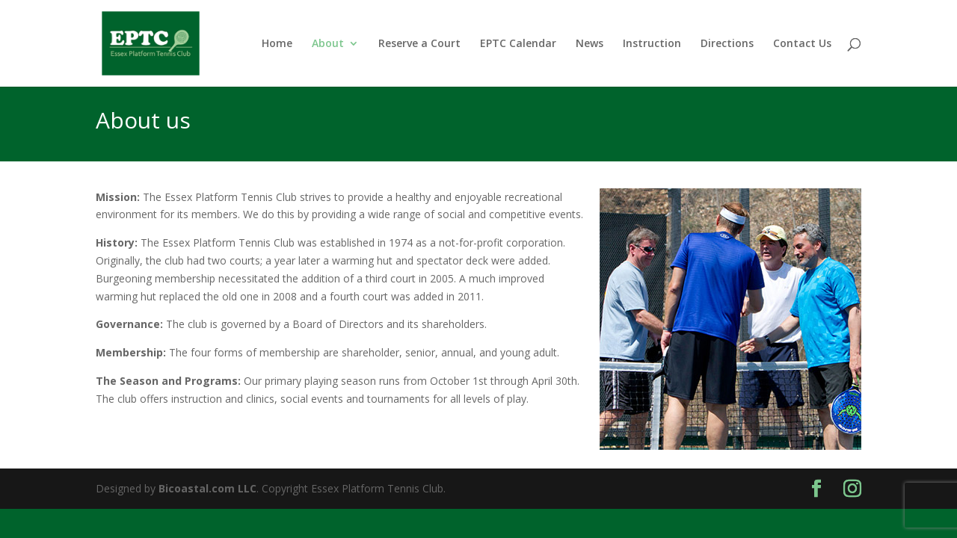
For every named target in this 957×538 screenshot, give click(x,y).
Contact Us (802, 44)
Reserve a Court (419, 44)
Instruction (652, 44)
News (589, 44)
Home (277, 44)
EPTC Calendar (518, 44)
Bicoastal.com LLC (207, 488)
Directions (727, 44)
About (328, 44)
